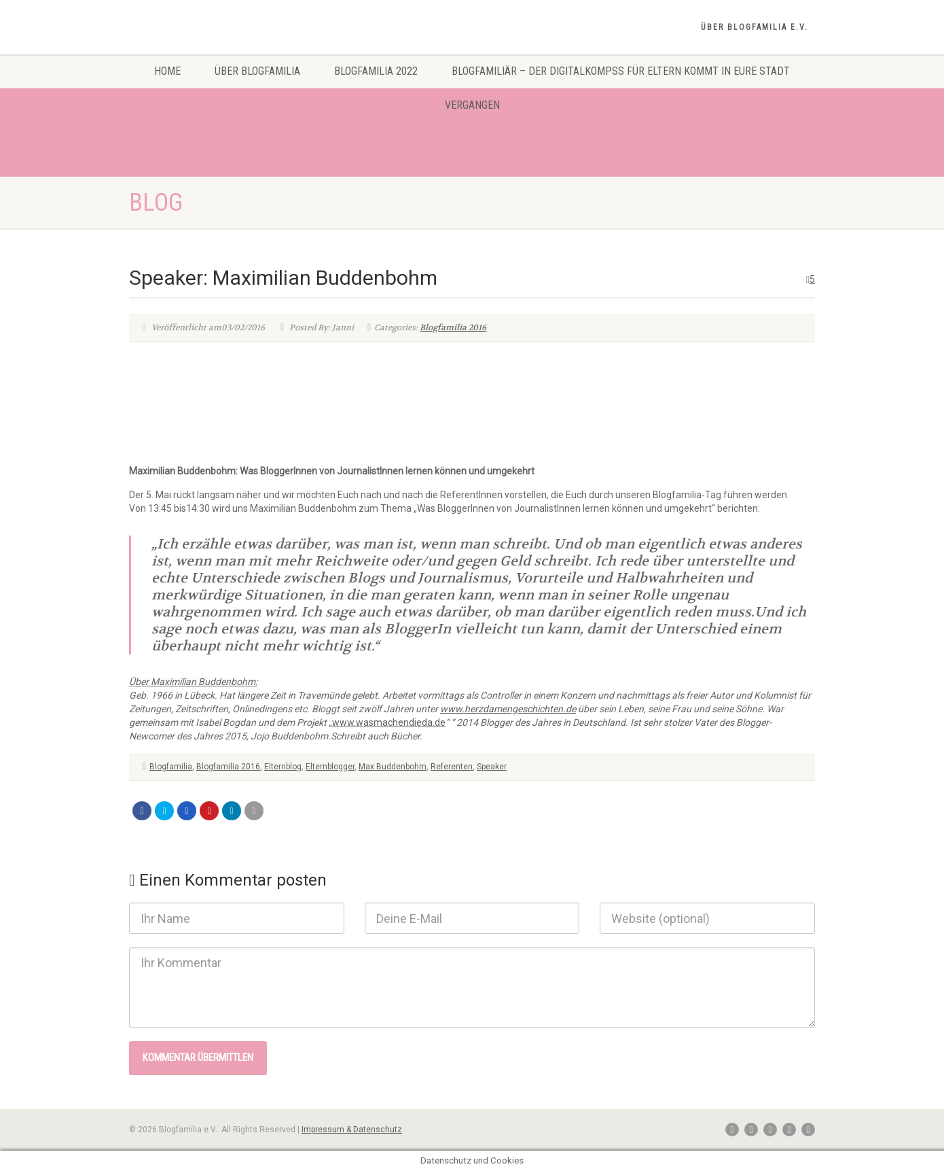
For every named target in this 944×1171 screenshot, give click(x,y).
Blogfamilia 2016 (453, 327)
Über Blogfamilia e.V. (754, 27)
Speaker (492, 766)
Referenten (452, 766)
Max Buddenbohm (392, 766)
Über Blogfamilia (257, 71)
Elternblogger (330, 766)
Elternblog (283, 766)
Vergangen (472, 105)
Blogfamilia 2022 (376, 71)
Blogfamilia (170, 766)
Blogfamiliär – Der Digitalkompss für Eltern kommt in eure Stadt (621, 71)
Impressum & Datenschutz (352, 1129)
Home (167, 71)
